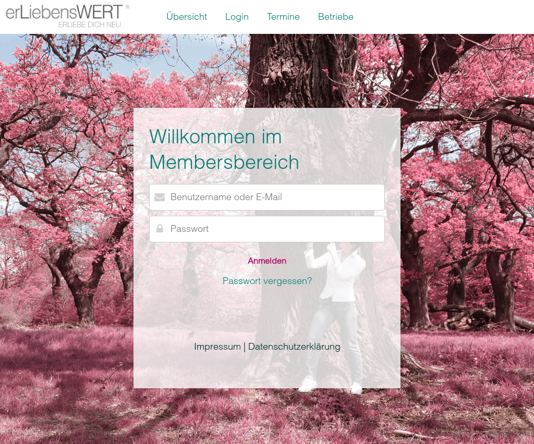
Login (237, 16)
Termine (283, 16)
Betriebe (336, 16)
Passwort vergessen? (267, 281)
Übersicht (186, 16)
